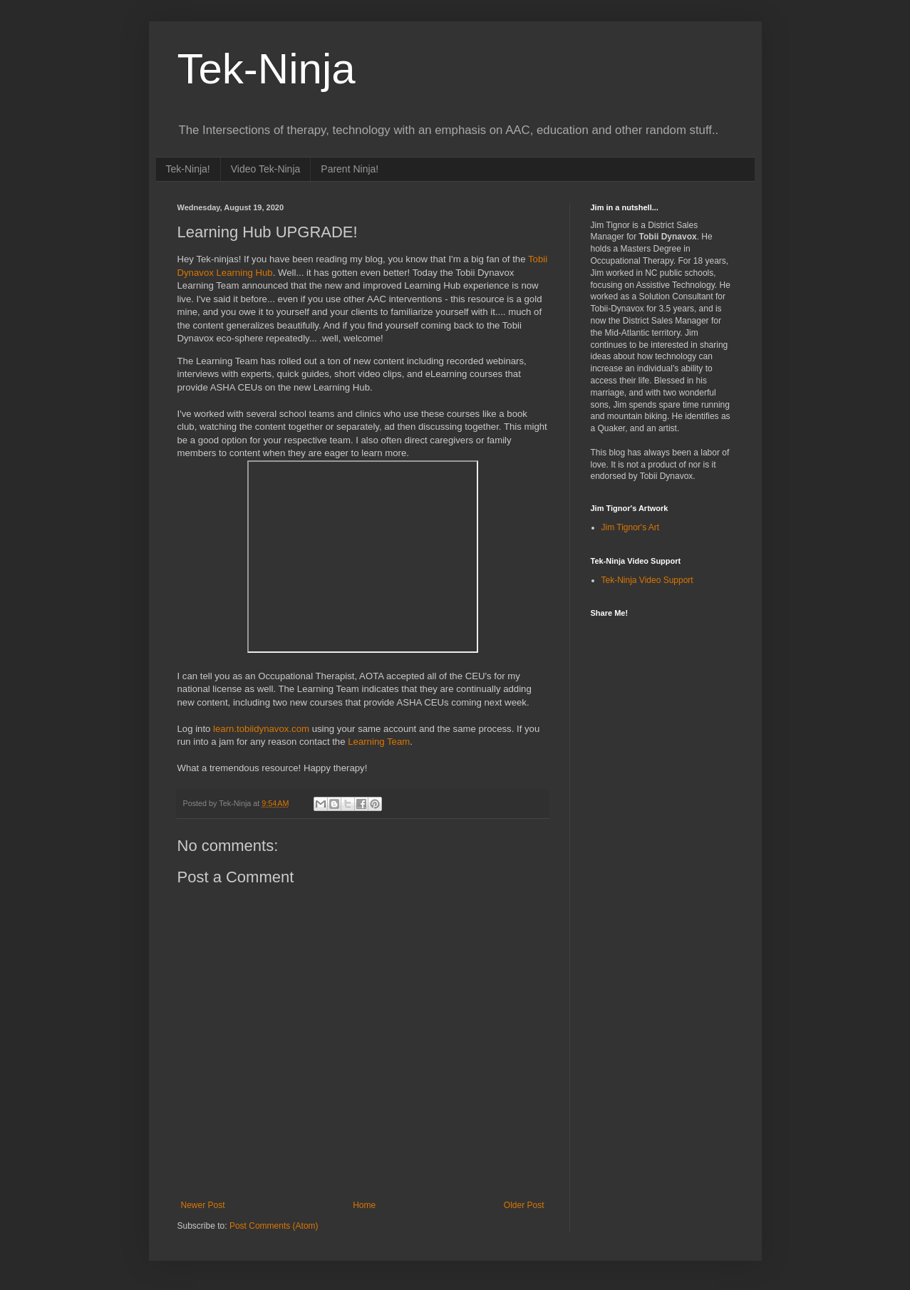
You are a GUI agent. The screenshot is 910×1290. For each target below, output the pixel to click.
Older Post (524, 1205)
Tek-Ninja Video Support (647, 580)
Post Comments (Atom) (274, 1226)
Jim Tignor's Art (630, 527)
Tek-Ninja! (188, 169)
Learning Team (379, 741)
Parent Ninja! (349, 169)
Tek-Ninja (266, 69)
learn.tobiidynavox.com (261, 728)
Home (364, 1205)
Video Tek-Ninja (266, 169)
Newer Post (203, 1205)
